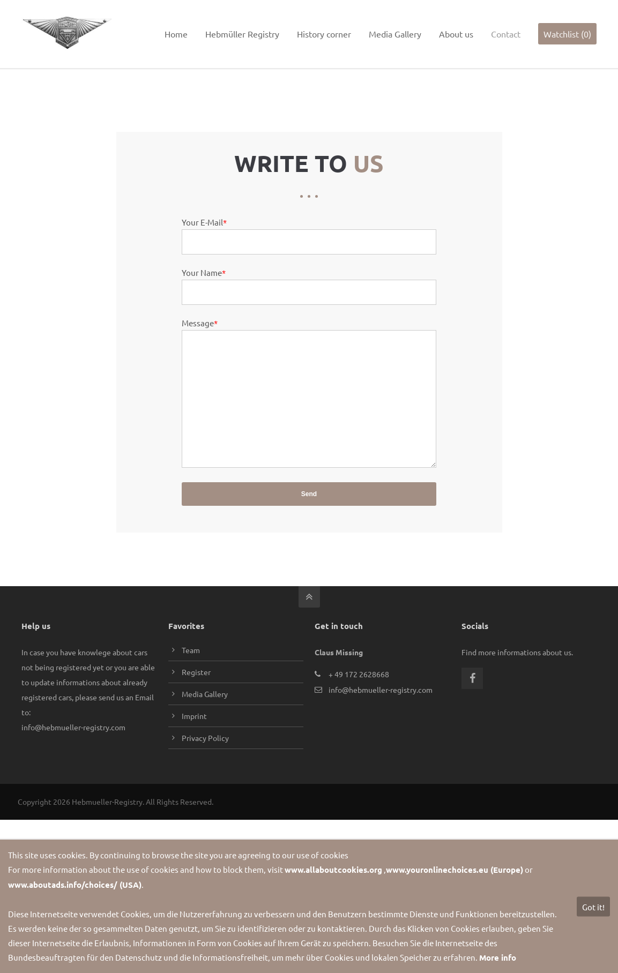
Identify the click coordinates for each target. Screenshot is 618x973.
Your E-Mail (204, 218)
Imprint (194, 735)
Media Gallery (205, 713)
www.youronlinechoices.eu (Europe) (454, 869)
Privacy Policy (205, 757)
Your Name (204, 268)
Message (200, 318)
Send (309, 514)
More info (497, 957)
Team (191, 670)
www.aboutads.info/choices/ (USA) (75, 884)
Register (196, 692)
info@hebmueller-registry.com (85, 9)
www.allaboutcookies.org (333, 869)
